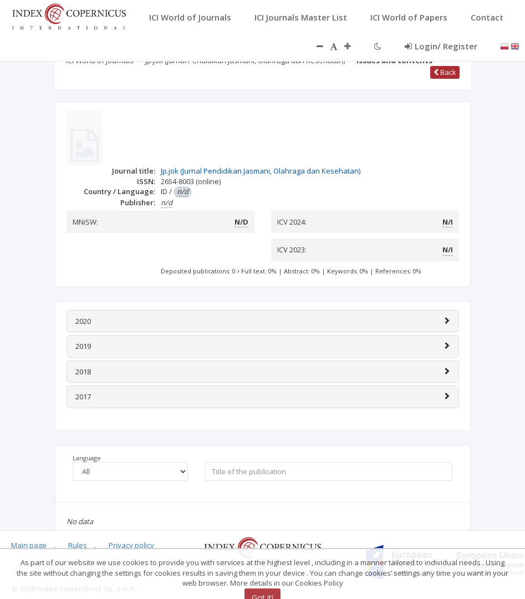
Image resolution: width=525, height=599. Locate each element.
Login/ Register (441, 46)
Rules (77, 545)
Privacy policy (131, 545)
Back (445, 72)
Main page (29, 545)
